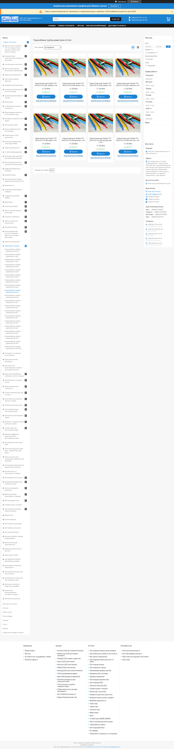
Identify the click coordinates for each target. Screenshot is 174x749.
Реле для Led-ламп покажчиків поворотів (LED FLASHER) (14, 459)
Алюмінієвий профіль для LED (100, 671)
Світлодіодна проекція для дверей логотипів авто (14, 466)
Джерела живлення (97, 677)
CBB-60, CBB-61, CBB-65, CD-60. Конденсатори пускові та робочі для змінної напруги (13, 49)
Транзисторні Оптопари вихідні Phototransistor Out (14, 180)
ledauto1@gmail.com (155, 194)
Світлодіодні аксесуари (13, 524)
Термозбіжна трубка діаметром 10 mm (13, 301)
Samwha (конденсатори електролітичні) (66, 680)
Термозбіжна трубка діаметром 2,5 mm (13, 271)
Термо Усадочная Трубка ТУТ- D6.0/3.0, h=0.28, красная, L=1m (73, 139)
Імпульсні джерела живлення (11, 489)
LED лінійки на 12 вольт (13, 528)
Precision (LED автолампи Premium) (70, 651)
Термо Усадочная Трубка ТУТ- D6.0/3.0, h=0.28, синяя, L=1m (100, 84)
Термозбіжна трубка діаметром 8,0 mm (13, 296)
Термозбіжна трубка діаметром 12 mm (13, 306)
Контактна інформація (96, 25)
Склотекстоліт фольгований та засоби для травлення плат (13, 368)
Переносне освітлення (13, 75)
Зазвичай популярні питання (13, 632)
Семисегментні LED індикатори (11, 136)
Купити (47, 97)
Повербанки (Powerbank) (14, 85)
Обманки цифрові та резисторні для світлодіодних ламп (12, 436)
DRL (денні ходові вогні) (98, 657)
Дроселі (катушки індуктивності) (11, 543)
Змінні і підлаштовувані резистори (13, 211)
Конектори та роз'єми (98, 692)
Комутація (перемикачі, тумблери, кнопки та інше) (14, 375)
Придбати (114, 6)
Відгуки (5, 628)
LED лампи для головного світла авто (103, 654)
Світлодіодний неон (12, 500)
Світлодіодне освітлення (14, 64)
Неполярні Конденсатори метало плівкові (14, 90)
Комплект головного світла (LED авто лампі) (14, 423)
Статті (5, 624)
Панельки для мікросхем (13, 405)
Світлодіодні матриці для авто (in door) (14, 573)
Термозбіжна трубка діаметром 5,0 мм (13, 286)
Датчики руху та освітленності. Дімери (12, 472)
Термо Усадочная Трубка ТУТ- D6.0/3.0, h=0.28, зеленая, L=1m (128, 84)
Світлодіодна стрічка (98, 668)
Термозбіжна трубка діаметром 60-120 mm (13, 347)
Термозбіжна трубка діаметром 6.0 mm (13, 291)
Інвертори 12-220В (11, 555)
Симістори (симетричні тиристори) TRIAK (13, 142)
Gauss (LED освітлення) (66, 662)
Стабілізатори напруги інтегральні (13, 107)
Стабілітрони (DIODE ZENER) (12, 197)
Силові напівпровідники (13, 152)
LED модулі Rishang (11, 532)
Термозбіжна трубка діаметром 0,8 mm (13, 250)
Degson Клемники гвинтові (67, 697)
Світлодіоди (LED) (11, 125)
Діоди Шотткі (9, 185)
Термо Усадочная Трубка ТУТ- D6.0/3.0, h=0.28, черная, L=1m (46, 84)
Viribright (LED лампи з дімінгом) (69, 659)
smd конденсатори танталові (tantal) (11, 410)
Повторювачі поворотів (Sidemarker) (13, 566)
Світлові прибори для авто (132, 654)
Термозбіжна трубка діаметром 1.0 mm (13, 255)
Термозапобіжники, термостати (12, 387)
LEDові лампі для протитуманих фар (11, 429)
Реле (91, 716)
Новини (5, 620)
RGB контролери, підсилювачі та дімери (13, 495)
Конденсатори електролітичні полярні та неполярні (14, 58)
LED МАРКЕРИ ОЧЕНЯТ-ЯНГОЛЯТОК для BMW (13, 560)
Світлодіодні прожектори (99, 680)
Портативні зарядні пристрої (12, 80)
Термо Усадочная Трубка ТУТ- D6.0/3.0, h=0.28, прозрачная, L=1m (100, 140)
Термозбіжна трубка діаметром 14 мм (13, 311)
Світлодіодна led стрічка (13, 477)
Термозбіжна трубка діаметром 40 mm (13, 337)
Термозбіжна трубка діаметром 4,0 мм (13, 281)
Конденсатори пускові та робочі (102, 698)
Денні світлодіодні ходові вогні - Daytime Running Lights (14, 451)
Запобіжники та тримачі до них (13, 381)
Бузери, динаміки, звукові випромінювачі (14, 537)
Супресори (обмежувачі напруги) (13, 190)
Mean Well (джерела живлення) (68, 677)
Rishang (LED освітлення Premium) (70, 671)
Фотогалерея (7, 616)
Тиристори (94, 707)
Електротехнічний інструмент (11, 360)
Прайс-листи (7, 612)
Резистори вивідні (11, 206)
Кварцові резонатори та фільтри (13, 550)
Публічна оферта (31, 660)
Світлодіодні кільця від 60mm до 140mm (13, 510)
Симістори (94, 704)
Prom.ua (98, 743)
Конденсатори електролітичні (101, 695)
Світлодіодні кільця (97, 665)
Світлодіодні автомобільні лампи (14, 416)
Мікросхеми (9, 102)
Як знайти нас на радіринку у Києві (38, 657)
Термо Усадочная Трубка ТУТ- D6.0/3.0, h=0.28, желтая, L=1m (127, 139)
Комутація (126, 660)
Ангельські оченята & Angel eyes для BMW (12, 585)
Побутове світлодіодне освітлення (135, 657)
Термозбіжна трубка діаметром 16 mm (13, 317)
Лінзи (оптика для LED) (98, 686)
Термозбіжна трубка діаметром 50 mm (13, 342)
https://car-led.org (154, 191)
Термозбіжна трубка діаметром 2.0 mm (13, 265)
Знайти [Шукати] (115, 19)
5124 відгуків (122, 1)
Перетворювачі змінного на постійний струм (13, 113)
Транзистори (95, 710)
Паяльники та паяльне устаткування (13, 354)
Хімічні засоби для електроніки (11, 222)
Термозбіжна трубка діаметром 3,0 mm (13, 276)
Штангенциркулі (10, 519)
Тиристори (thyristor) (12, 148)
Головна (52, 25)
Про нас (80, 25)
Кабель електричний (12, 242)
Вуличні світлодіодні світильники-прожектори (14, 69)
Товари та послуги (66, 25)
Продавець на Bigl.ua (87, 745)
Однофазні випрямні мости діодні (14, 119)
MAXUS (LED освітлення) (66, 668)
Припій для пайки (11, 227)
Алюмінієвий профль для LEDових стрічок (13, 483)
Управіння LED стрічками (99, 674)
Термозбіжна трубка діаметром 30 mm (13, 332)
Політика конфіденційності (111, 747)
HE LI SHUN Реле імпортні (66, 694)
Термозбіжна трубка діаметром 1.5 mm (13, 260)
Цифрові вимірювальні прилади (12, 170)
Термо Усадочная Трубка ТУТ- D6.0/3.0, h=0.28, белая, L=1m (73, 84)
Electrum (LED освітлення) (67, 665)
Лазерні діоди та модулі (13, 505)
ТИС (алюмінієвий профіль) (67, 674)
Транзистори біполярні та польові (14, 97)
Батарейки (94, 731)
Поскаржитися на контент (93, 747)
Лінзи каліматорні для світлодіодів (12, 130)
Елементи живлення (12, 217)
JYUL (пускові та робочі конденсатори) (66, 685)
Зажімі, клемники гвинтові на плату (14, 393)
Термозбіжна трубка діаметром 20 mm (13, 322)
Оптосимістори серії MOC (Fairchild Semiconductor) (13, 157)
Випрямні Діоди (10, 175)
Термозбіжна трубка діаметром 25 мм (13, 327)
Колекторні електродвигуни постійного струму (11, 592)
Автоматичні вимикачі (12, 598)
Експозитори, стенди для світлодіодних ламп (14, 579)
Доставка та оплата (117, 25)
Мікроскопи (9, 515)
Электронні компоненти (131, 651)
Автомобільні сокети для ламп (13, 443)
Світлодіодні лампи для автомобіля (103, 651)
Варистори (8, 202)
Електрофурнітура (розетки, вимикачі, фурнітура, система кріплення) (12, 234)
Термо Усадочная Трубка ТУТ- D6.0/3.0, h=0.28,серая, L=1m (46, 139)
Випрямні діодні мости (98, 701)
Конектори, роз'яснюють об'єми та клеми (13, 400)
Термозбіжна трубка (12, 246)
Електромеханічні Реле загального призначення (13, 163)
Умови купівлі (30, 651)
